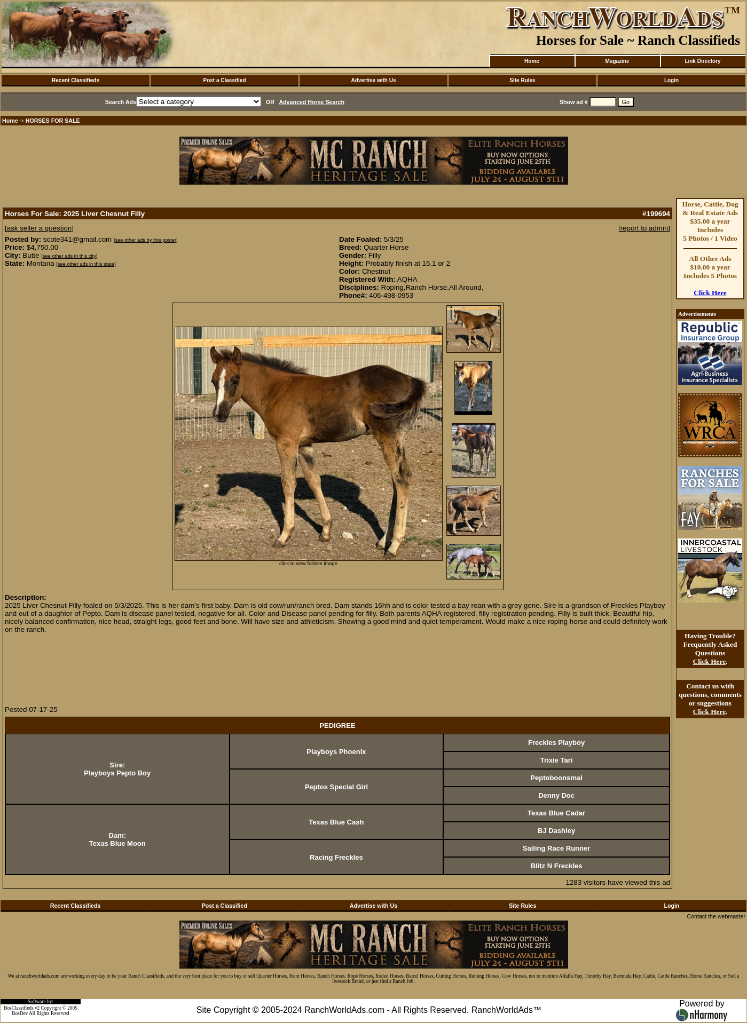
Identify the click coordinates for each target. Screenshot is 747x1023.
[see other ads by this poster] (146, 240)
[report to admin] (644, 228)
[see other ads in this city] (69, 256)
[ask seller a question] (39, 228)
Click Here (710, 293)
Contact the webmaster (716, 916)
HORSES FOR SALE (53, 120)
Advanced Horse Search (311, 102)
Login (671, 80)
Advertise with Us (373, 80)
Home (531, 61)
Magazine (617, 61)
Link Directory (702, 61)
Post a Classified (224, 80)
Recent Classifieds (75, 80)
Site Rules (522, 80)
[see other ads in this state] (85, 264)
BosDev (20, 1013)
